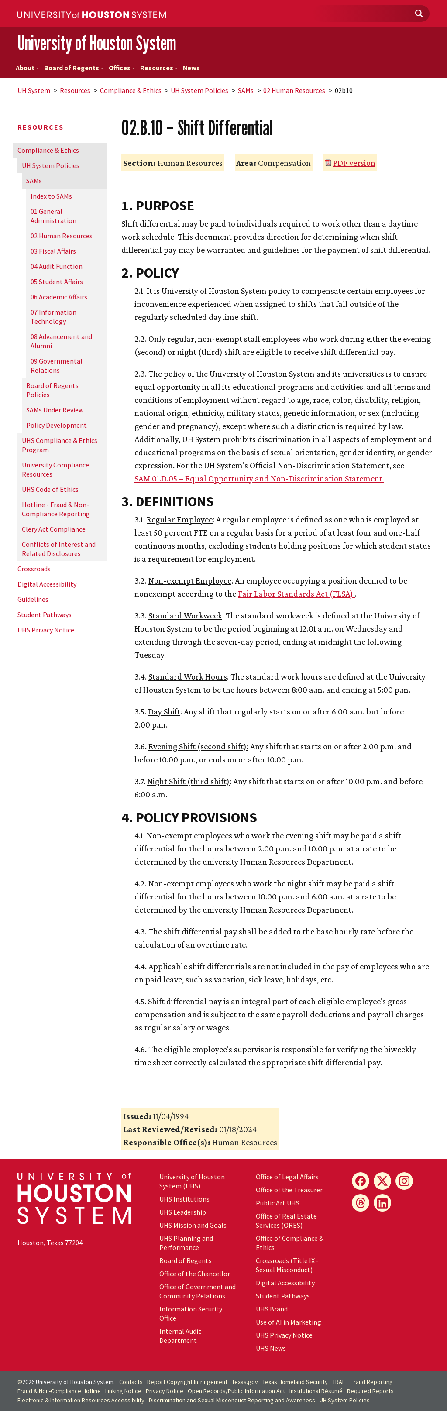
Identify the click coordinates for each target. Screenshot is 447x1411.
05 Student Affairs (57, 281)
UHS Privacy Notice (45, 629)
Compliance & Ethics (131, 90)
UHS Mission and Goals (193, 1225)
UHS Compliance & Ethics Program (59, 445)
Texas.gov (245, 1382)
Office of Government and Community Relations (197, 1291)
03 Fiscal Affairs (53, 251)
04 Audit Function (57, 266)
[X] (382, 1181)
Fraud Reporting (372, 1382)
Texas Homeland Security (295, 1382)
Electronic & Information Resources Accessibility (80, 1400)
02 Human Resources (294, 90)
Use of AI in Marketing (288, 1322)
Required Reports (370, 1391)
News (191, 68)
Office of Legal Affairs (287, 1176)
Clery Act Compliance (54, 529)
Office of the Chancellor (194, 1273)
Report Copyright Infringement (187, 1382)
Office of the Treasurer (289, 1189)
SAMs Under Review (54, 409)
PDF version (354, 163)
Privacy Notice (164, 1391)
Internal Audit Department (180, 1336)
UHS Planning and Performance (186, 1243)
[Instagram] (404, 1181)
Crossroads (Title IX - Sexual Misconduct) (287, 1265)
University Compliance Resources (55, 469)
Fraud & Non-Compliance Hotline (59, 1391)
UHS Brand (272, 1309)
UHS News (271, 1348)
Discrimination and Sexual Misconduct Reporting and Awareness (232, 1400)
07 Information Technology (53, 317)
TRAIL (339, 1382)
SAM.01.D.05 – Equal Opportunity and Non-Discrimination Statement (259, 478)
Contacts (131, 1382)
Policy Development (56, 425)
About (27, 68)
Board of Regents (73, 68)
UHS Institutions (184, 1199)
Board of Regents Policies (52, 390)
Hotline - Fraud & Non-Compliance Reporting (56, 509)
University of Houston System (96, 43)
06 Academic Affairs (59, 296)
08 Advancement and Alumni (61, 341)
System (33, 90)
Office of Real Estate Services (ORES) (286, 1220)
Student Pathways (44, 614)
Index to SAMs (51, 196)
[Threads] (360, 1203)
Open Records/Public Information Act (236, 1391)
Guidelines (32, 599)
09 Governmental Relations (57, 365)
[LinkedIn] (382, 1203)
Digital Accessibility (46, 584)
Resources (159, 68)
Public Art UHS (277, 1202)
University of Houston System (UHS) (192, 1181)
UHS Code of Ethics (50, 489)
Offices (122, 68)
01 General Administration (53, 216)
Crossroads (34, 568)
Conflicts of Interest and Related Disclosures (59, 549)
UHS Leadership (182, 1212)
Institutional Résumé (316, 1391)
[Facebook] (360, 1181)
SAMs (246, 90)
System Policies (199, 90)
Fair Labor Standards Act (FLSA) (296, 593)
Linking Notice (123, 1391)
